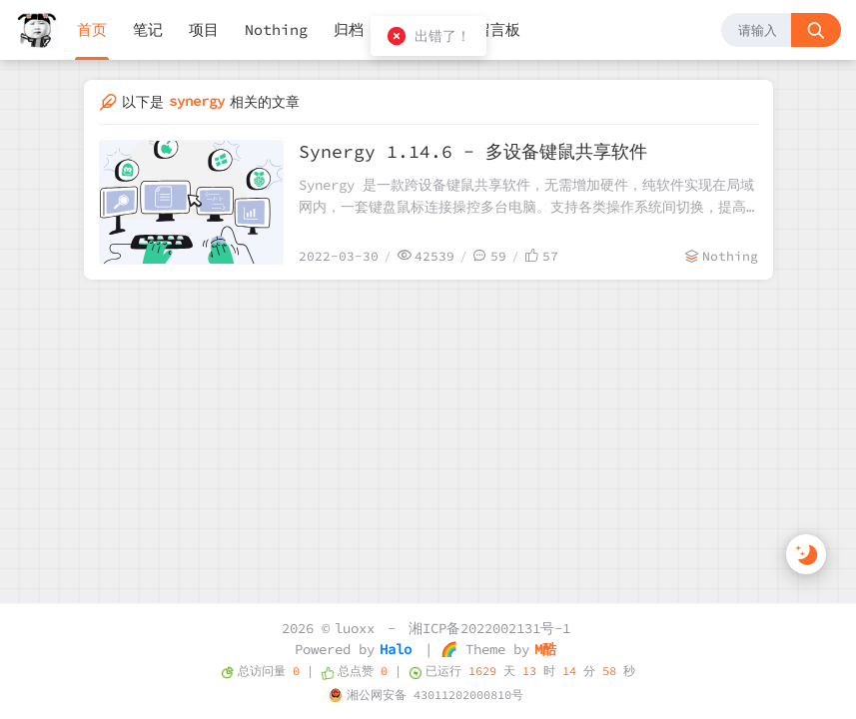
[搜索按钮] (816, 30)
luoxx (355, 628)
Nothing (276, 29)
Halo (396, 649)
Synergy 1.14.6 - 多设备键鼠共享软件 (473, 151)
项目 (204, 29)
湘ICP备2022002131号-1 (489, 628)
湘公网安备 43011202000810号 (435, 694)
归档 (349, 29)
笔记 (148, 29)
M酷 (545, 649)
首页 (92, 29)
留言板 (497, 29)
